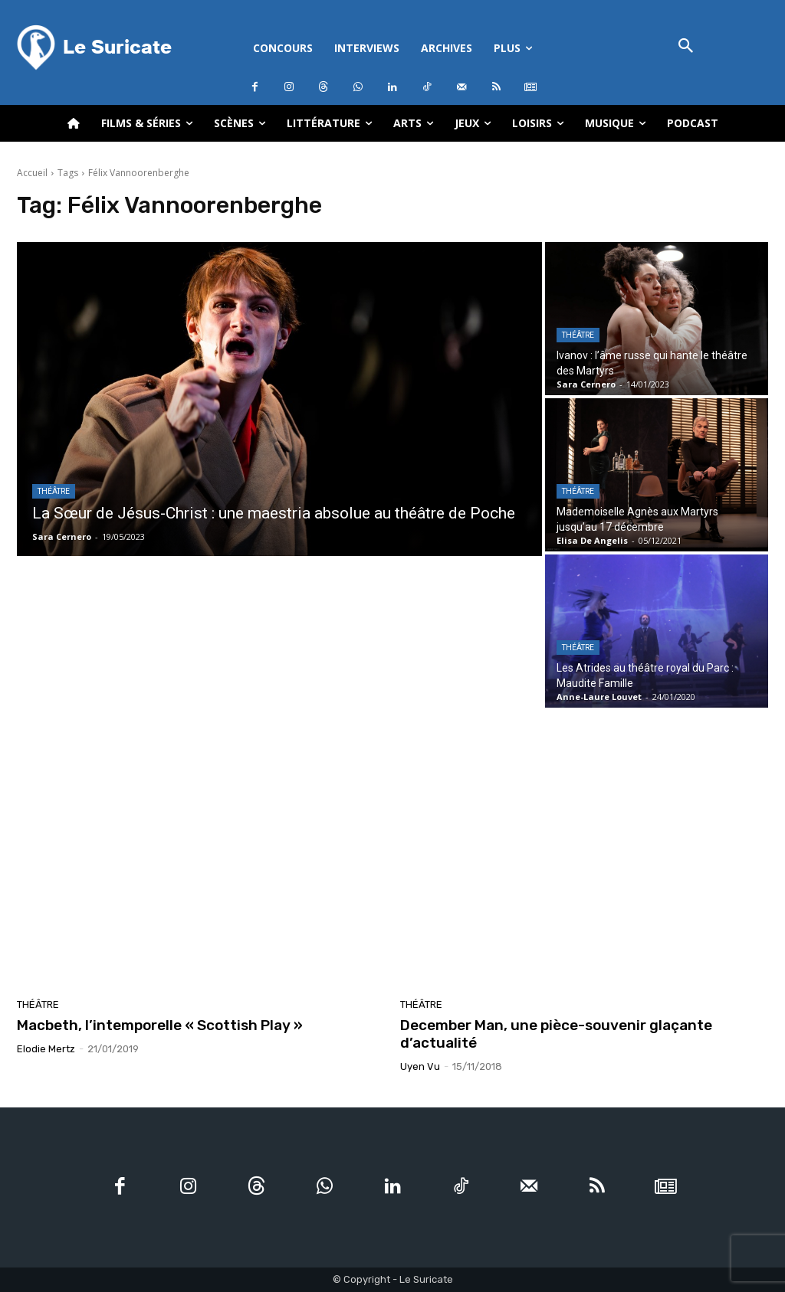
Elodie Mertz (46, 1049)
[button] (685, 47)
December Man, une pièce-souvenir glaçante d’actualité (556, 1034)
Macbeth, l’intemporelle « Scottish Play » (160, 1025)
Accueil (32, 172)
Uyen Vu (420, 1066)
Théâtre (54, 491)
